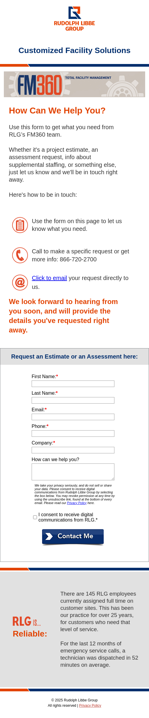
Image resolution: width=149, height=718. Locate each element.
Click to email (49, 278)
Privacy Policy (90, 705)
